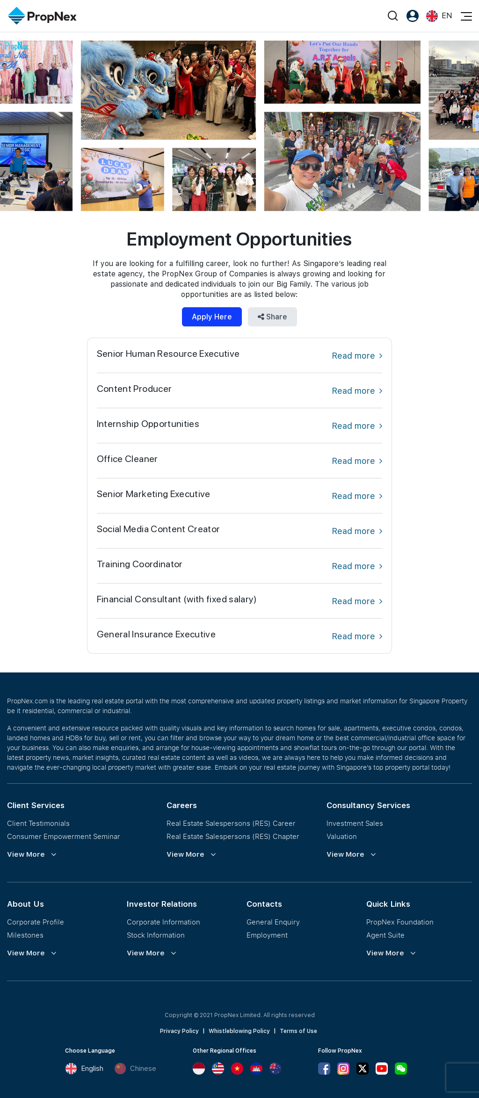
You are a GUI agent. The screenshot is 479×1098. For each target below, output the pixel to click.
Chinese (135, 1068)
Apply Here (212, 316)
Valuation (342, 836)
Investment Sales (355, 823)
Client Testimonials (38, 823)
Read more (357, 356)
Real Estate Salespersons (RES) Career (231, 823)
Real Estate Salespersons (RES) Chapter (233, 836)
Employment (267, 934)
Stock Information (156, 934)
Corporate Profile (35, 921)
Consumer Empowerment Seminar (63, 836)
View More (26, 854)
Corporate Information (163, 921)
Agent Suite (385, 934)
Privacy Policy (179, 1031)
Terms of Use (298, 1031)
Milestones (25, 934)
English (84, 1068)
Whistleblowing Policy (239, 1031)
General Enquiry (273, 921)
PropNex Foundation (400, 921)
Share (272, 316)
